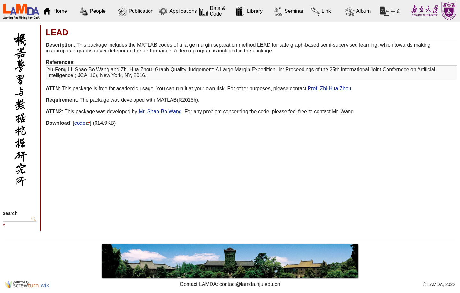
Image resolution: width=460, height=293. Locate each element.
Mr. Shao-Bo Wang (160, 111)
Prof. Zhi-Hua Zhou (329, 88)
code (80, 123)
